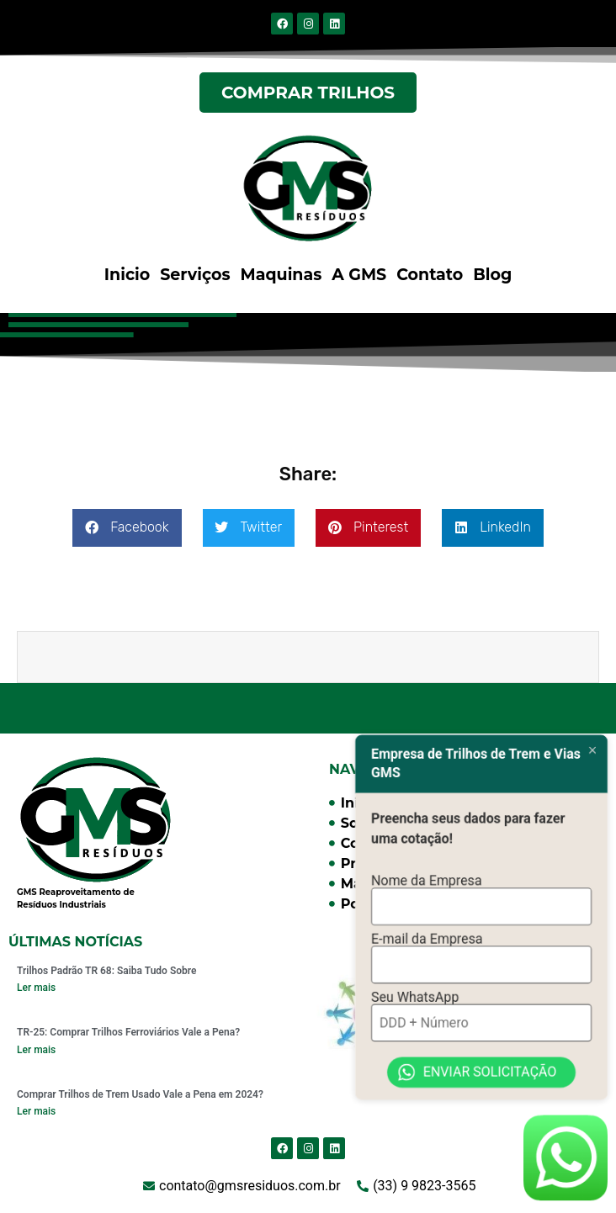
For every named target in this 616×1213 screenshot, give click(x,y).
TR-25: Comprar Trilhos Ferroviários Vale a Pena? (128, 1032)
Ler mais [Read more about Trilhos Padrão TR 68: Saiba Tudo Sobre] (36, 987)
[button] (126, 528)
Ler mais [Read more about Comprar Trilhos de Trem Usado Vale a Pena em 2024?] (36, 1111)
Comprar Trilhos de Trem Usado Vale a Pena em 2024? (140, 1094)
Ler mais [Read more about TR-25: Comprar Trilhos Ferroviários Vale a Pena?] (36, 1050)
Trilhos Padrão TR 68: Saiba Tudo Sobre (106, 971)
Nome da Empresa (426, 856)
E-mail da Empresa (427, 916)
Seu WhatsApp (415, 977)
